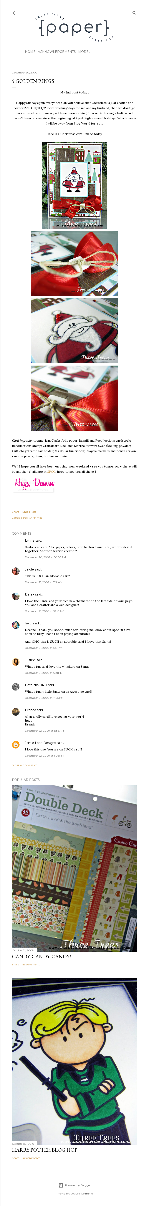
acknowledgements (57, 52)
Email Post (29, 511)
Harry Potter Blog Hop (44, 1149)
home (30, 52)
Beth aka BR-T (36, 685)
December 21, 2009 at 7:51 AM (43, 582)
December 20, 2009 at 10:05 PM (45, 557)
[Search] (134, 12)
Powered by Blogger (74, 1185)
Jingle (29, 569)
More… (84, 52)
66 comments (31, 964)
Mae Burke (86, 1193)
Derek (29, 594)
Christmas (35, 517)
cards (24, 517)
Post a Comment (24, 765)
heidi (28, 623)
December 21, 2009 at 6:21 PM (44, 672)
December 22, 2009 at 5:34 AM (44, 730)
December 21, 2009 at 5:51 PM (43, 647)
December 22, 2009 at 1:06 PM (44, 755)
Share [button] (15, 511)
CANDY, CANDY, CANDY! (41, 956)
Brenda (30, 710)
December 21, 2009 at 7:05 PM (44, 697)
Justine (30, 660)
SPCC (51, 472)
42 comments (31, 1157)
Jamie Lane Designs (40, 743)
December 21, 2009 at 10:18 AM (44, 611)
